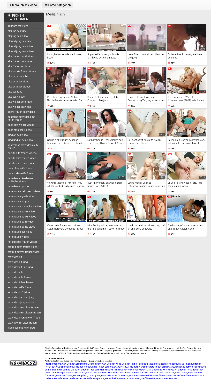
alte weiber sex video (19, 106)
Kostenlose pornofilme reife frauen (68, 372)
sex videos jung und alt (21, 302)
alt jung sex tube (17, 31)
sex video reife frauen (20, 287)
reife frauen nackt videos (22, 216)
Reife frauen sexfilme (102, 366)
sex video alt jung (18, 262)
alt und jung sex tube (20, 41)
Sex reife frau (120, 366)
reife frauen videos (18, 236)
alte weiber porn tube (20, 101)
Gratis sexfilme (154, 369)
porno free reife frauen (20, 168)
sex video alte (15, 272)
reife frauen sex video (20, 231)
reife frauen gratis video (21, 196)
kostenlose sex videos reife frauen (23, 147)
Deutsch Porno (129, 363)
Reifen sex (50, 366)
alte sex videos (16, 96)
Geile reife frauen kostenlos (114, 375)
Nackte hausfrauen (171, 363)
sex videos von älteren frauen (24, 317)
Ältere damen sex (167, 375)
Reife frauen (181, 372)
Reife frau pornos (95, 378)
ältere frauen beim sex (159, 366)
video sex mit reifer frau (21, 327)
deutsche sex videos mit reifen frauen (21, 118)
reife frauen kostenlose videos (25, 206)
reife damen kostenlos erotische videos (20, 180)
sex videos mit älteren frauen (24, 312)
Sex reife (144, 372)
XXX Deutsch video (111, 363)
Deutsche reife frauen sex (161, 372)
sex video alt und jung (20, 267)
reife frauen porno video (21, 226)
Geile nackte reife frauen (57, 378)
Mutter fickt (154, 363)
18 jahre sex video (18, 26)
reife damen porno (18, 186)
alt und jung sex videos (21, 51)
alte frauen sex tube (19, 66)
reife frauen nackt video (21, 211)
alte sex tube (15, 91)
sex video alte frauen (19, 277)
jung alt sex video (18, 135)
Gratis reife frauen (80, 369)
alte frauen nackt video (21, 56)
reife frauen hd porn (19, 201)
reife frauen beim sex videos (24, 191)
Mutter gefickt (80, 375)
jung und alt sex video (20, 140)
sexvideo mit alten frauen (22, 322)
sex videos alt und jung (21, 297)
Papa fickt (143, 363)
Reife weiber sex (78, 378)
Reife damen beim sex (166, 378)
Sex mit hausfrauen (191, 363)
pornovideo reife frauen (21, 173)
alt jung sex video (18, 36)
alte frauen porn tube (20, 61)
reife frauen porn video (21, 221)
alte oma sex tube (18, 76)
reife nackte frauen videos (22, 241)
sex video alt (15, 257)
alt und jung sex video (20, 46)
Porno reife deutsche (96, 372)
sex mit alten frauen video (22, 246)
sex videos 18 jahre (19, 292)
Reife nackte (197, 375)
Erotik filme (81, 363)
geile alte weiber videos (21, 124)
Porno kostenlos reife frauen (143, 375)
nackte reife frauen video (22, 158)
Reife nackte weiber (138, 366)
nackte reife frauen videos (22, 163)
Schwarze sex (133, 378)
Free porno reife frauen (101, 369)
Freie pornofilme (53, 363)
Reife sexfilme (184, 375)
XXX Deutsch (68, 363)
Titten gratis (94, 375)
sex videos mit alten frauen (23, 307)
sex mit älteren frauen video (23, 252)
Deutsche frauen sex (115, 378)
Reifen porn (140, 369)
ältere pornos (63, 369)
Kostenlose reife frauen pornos (123, 372)
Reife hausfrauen (82, 366)
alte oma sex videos (19, 86)
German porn (94, 363)
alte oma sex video (18, 81)
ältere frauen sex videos (21, 111)
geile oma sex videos (20, 129)
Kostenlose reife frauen (174, 369)
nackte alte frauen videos (22, 153)
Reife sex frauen (64, 375)
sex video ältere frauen (21, 282)
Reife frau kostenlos (124, 369)
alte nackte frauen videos (22, 71)
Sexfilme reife (148, 378)
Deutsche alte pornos (182, 366)
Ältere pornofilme (64, 366)
